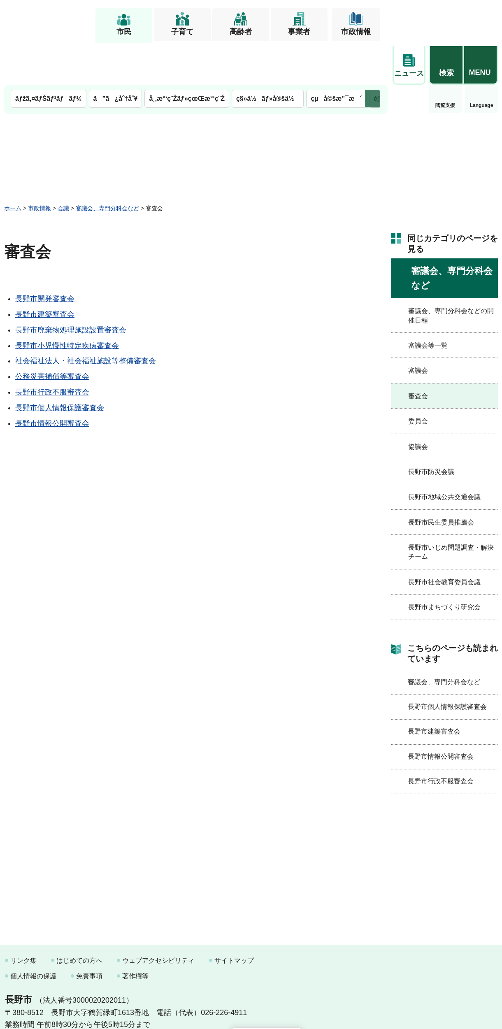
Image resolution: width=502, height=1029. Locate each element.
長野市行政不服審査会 (52, 350)
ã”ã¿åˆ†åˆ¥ (115, 56)
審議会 (418, 328)
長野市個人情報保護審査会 (59, 365)
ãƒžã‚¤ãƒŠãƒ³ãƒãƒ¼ (48, 56)
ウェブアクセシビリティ (158, 918)
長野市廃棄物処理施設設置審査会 (70, 288)
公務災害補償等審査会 (52, 334)
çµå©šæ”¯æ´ (336, 56)
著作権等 (135, 933)
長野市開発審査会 (44, 257)
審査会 (418, 353)
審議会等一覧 (428, 303)
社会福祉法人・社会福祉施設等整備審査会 (85, 319)
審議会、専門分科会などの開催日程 (451, 273)
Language (445, 63)
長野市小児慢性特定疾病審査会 (67, 303)
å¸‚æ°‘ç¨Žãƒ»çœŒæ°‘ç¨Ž (187, 56)
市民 (123, 32)
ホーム (12, 166)
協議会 (418, 404)
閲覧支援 (409, 63)
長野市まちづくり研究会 (444, 565)
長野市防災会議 (431, 429)
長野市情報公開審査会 (52, 381)
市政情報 (356, 32)
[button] (446, 19)
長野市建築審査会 (44, 272)
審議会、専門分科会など (107, 166)
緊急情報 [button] (481, 62)
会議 (63, 166)
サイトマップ (234, 918)
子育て (182, 32)
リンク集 (23, 918)
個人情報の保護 (33, 933)
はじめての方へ (79, 918)
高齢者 (241, 32)
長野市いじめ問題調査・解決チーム (451, 510)
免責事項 (89, 933)
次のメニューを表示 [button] (372, 56)
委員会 (418, 379)
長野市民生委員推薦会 (441, 479)
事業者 (299, 32)
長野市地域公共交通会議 (444, 454)
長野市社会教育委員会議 (444, 539)
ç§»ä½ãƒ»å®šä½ (267, 56)
